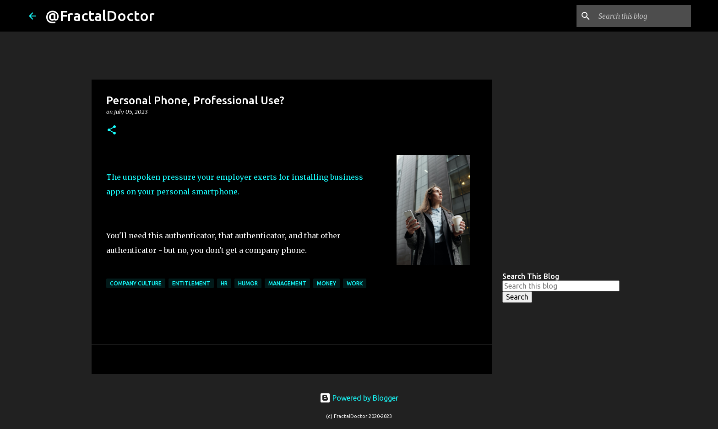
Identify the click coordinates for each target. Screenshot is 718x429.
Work (355, 283)
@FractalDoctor (100, 15)
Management (287, 283)
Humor (248, 283)
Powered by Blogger (359, 398)
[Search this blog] (643, 16)
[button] (111, 130)
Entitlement (191, 283)
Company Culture (136, 283)
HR (224, 283)
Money (326, 283)
